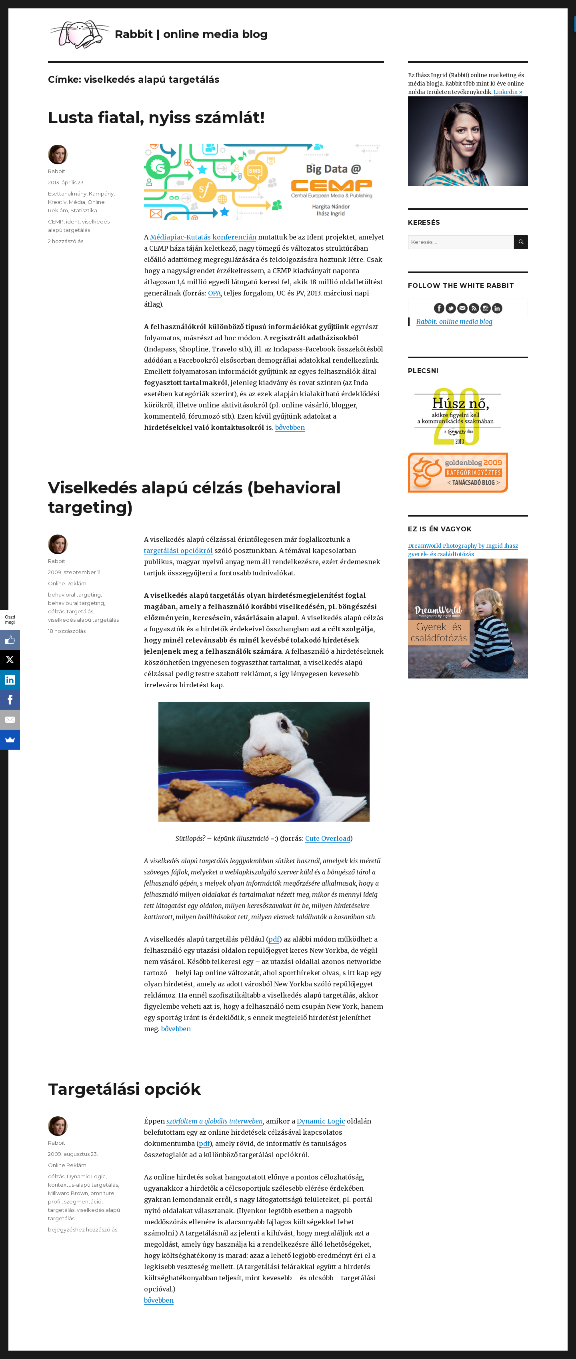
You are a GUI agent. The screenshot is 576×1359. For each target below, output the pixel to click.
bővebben (290, 427)
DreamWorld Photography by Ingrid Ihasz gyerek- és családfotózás (468, 611)
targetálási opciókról (178, 551)
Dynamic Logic (321, 1121)
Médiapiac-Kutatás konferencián (203, 237)
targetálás (80, 611)
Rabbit (56, 171)
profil (55, 1201)
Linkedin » (508, 92)
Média (77, 202)
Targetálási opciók (124, 1089)
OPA (214, 293)
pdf (273, 939)
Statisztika (83, 210)
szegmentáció (83, 1201)
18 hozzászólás (67, 631)
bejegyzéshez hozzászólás (82, 1229)
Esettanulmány (67, 193)
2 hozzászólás (65, 241)
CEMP (56, 221)
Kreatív (57, 202)
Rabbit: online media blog (454, 321)
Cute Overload (327, 838)
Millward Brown (68, 1193)
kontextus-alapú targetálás (83, 1184)
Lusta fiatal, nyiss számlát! (156, 117)
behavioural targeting (76, 603)
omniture (102, 1193)
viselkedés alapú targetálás (83, 620)
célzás (56, 611)
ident (73, 221)
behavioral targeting (74, 594)
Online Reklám (67, 583)
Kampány (101, 193)
